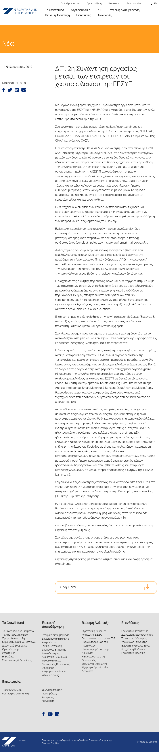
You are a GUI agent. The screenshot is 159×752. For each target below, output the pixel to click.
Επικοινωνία (11, 682)
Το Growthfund (13, 623)
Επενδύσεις (129, 623)
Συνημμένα (68, 587)
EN (156, 4)
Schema (153, 742)
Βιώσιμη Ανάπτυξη (95, 623)
